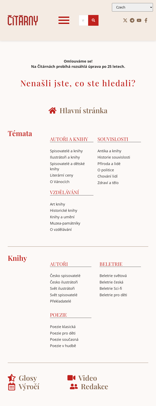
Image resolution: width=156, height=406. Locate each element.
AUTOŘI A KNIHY (69, 139)
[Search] (83, 20)
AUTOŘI (59, 264)
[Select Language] (132, 7)
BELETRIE (111, 264)
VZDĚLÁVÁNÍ (64, 192)
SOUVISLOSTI (113, 139)
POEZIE (58, 314)
